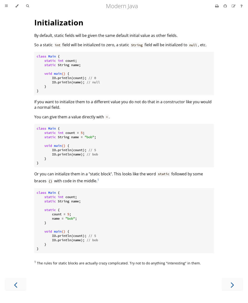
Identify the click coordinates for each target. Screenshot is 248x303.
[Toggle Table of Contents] (6, 6)
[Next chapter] (232, 284)
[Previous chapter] (15, 284)
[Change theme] (17, 6)
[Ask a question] (241, 6)
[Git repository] (226, 6)
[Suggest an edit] (234, 6)
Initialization (58, 22)
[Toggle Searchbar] (27, 6)
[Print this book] (217, 6)
